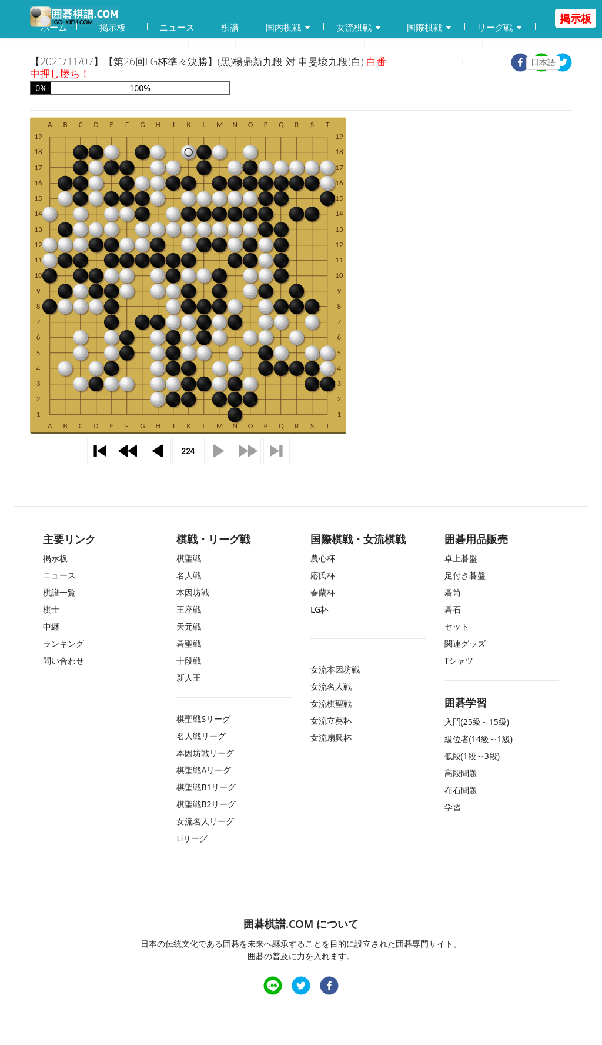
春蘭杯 (322, 592)
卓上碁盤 (460, 558)
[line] (272, 987)
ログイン (494, 62)
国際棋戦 (430, 27)
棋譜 (230, 27)
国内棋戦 (289, 27)
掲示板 (112, 27)
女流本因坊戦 (335, 669)
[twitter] (562, 64)
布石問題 (460, 790)
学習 (212, 45)
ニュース (177, 27)
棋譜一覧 (59, 592)
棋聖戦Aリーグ (203, 770)
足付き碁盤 (465, 575)
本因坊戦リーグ (205, 752)
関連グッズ (465, 643)
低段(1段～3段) (472, 755)
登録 (447, 62)
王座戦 (188, 609)
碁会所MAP (153, 45)
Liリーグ (192, 838)
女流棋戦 (359, 27)
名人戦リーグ (201, 735)
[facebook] (329, 987)
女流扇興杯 (331, 737)
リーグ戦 (500, 27)
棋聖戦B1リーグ (206, 787)
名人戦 (188, 575)
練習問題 (271, 45)
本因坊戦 (192, 592)
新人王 (188, 677)
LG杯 (319, 609)
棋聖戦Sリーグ (203, 718)
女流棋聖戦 (331, 703)
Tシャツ (459, 660)
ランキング (448, 45)
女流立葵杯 (331, 720)
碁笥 (452, 592)
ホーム (54, 27)
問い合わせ (518, 45)
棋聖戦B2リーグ (206, 804)
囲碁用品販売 (74, 45)
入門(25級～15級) (476, 721)
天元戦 (188, 626)
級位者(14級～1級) (478, 738)
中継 (336, 45)
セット (456, 626)
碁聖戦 (188, 643)
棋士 (388, 45)
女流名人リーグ (205, 821)
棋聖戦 (188, 558)
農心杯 (322, 558)
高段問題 (460, 772)
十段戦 (188, 660)
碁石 (452, 609)
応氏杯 (322, 575)
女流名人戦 (331, 686)
